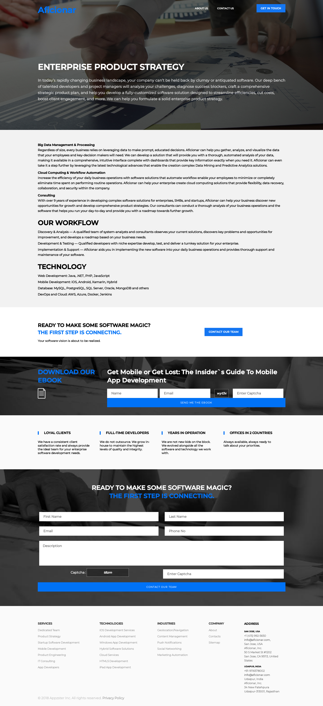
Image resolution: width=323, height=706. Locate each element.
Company (216, 623)
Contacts (214, 636)
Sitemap (214, 642)
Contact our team (223, 331)
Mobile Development (52, 648)
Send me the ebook (196, 402)
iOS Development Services (117, 630)
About (213, 630)
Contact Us (225, 8)
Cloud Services (109, 655)
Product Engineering (52, 655)
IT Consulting (46, 661)
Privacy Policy (113, 698)
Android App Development (117, 636)
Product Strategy (49, 636)
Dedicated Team (49, 630)
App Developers (48, 667)
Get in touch (271, 8)
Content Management (172, 636)
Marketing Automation (172, 655)
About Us (201, 8)
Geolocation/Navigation (173, 630)
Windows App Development (118, 642)
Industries (166, 623)
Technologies (111, 623)
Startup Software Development (58, 642)
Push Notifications (169, 642)
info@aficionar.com (257, 639)
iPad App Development (115, 667)
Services (45, 623)
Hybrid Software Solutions (116, 648)
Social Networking (169, 648)
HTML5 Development (113, 661)
